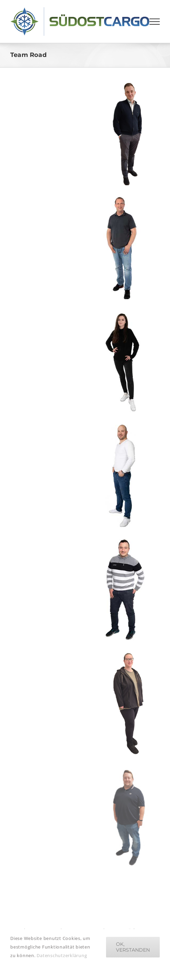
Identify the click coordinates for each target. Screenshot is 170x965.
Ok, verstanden (133, 947)
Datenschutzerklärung (62, 955)
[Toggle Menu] (154, 22)
